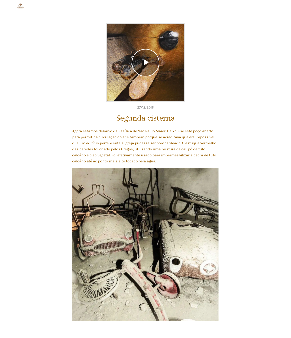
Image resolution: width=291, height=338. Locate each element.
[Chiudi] (7, 6)
